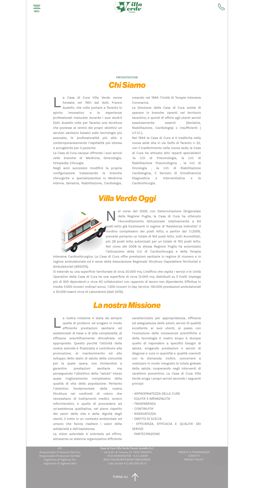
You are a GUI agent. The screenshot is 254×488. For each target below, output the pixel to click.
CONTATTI (194, 456)
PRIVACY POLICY (194, 459)
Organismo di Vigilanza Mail (59, 463)
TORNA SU (127, 477)
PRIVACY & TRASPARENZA (194, 452)
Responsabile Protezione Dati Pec (60, 452)
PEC (60, 448)
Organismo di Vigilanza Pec (60, 459)
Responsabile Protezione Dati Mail (60, 456)
